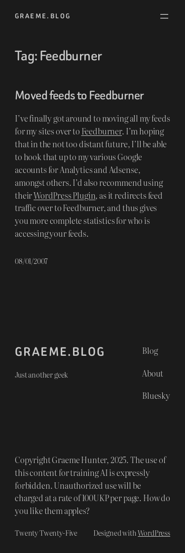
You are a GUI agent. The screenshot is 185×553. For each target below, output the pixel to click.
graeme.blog (43, 16)
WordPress (154, 532)
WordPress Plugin (64, 195)
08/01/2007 (31, 260)
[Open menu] (164, 16)
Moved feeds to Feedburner (79, 95)
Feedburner (101, 131)
